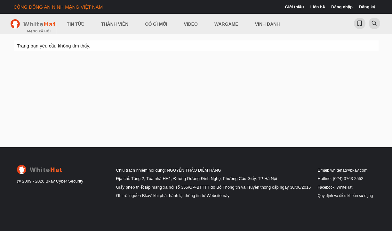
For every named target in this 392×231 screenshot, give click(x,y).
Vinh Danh (267, 24)
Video (191, 24)
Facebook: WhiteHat (335, 187)
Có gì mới (156, 24)
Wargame (226, 24)
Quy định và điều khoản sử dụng (345, 195)
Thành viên (115, 24)
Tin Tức (75, 24)
